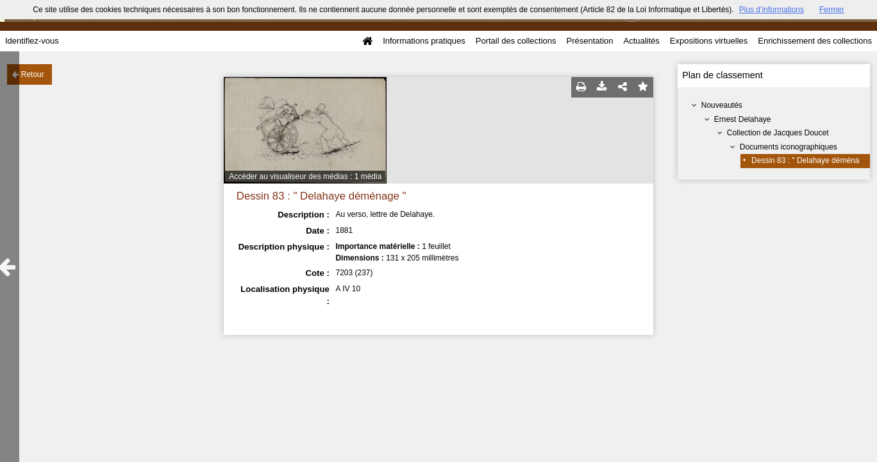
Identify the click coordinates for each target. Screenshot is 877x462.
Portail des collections (516, 41)
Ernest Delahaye (742, 119)
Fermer (831, 9)
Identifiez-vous (32, 41)
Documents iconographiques (788, 146)
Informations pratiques (424, 41)
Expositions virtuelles (709, 41)
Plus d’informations (771, 9)
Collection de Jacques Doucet (778, 132)
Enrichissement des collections (815, 41)
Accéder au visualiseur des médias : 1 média (305, 176)
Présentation (589, 41)
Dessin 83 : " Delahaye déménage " (812, 160)
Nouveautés (721, 105)
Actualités (641, 41)
